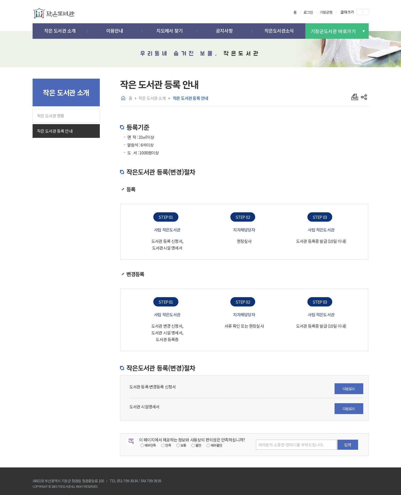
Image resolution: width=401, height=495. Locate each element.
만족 (168, 445)
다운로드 (349, 388)
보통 (183, 445)
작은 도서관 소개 (152, 98)
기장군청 (326, 12)
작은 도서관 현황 (50, 116)
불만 (198, 445)
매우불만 (216, 445)
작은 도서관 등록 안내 (54, 131)
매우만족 (150, 445)
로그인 (308, 12)
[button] (60, 31)
